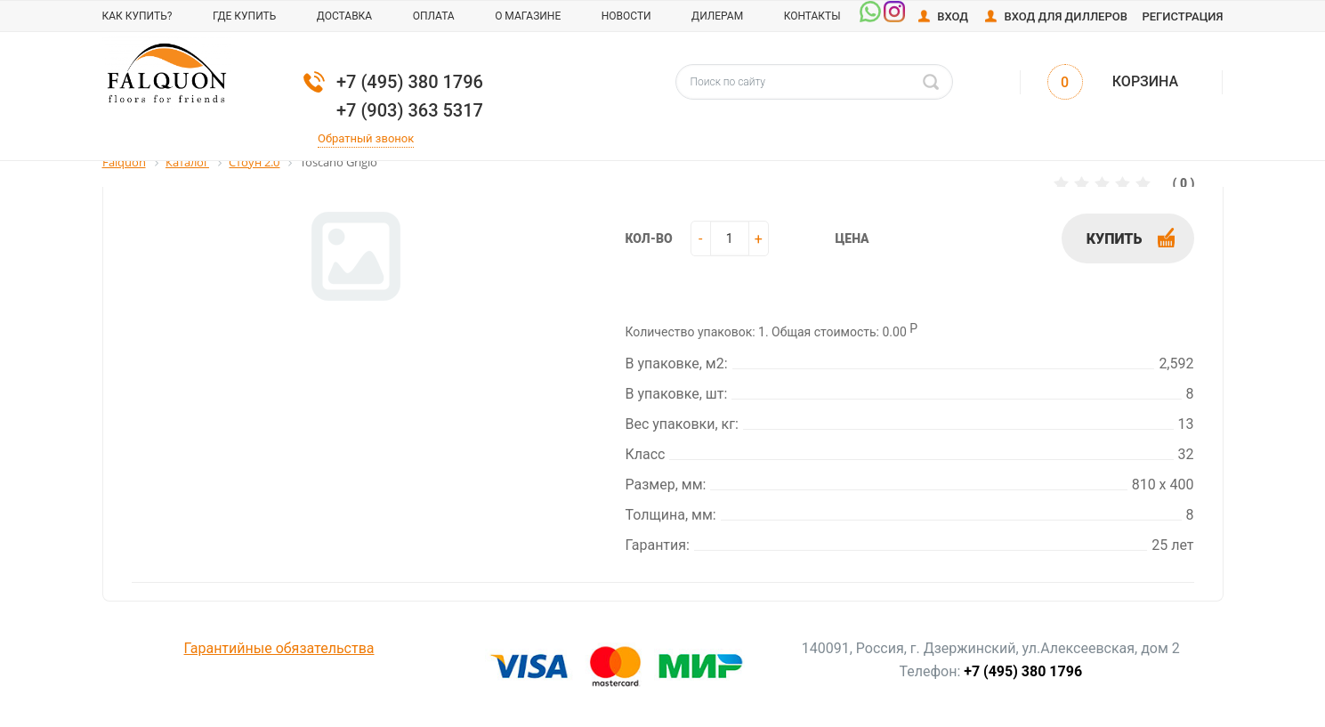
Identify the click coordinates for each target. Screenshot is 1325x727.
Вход (952, 16)
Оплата (434, 16)
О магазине (528, 16)
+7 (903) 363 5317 (409, 110)
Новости (626, 16)
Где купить (244, 16)
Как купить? (137, 16)
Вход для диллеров (1065, 16)
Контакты (812, 16)
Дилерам (717, 16)
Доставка (344, 16)
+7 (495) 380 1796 (409, 82)
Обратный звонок (366, 138)
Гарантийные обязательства (279, 648)
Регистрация (1182, 16)
